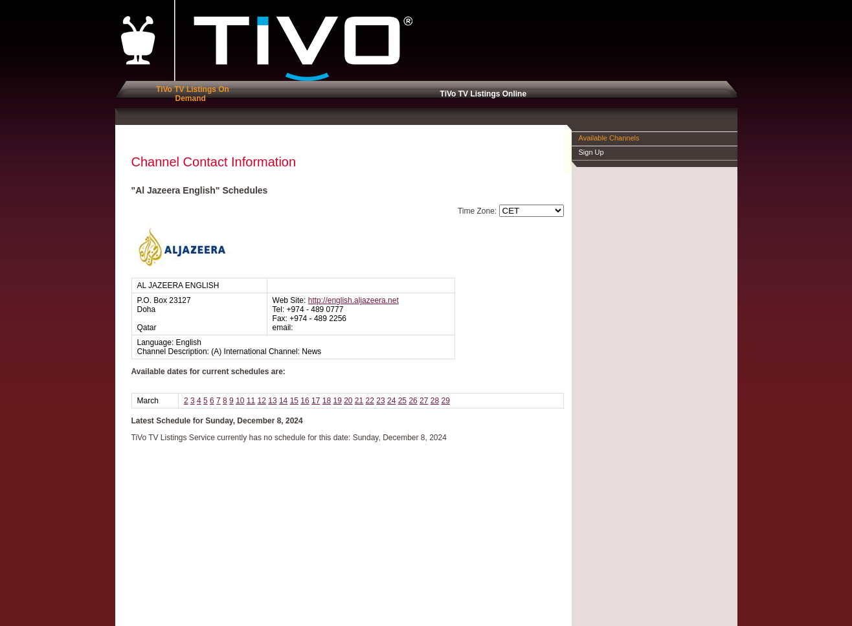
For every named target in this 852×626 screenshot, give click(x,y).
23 (380, 400)
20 (348, 400)
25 (402, 400)
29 (445, 400)
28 (435, 400)
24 (391, 400)
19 (337, 400)
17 (315, 400)
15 (294, 400)
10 (240, 400)
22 (370, 400)
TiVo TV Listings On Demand (190, 94)
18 (326, 400)
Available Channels (609, 138)
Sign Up (591, 152)
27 (424, 400)
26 (413, 400)
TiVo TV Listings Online (481, 93)
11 (251, 400)
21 (359, 400)
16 (304, 400)
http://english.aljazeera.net (353, 300)
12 (262, 400)
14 (283, 400)
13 (272, 400)
